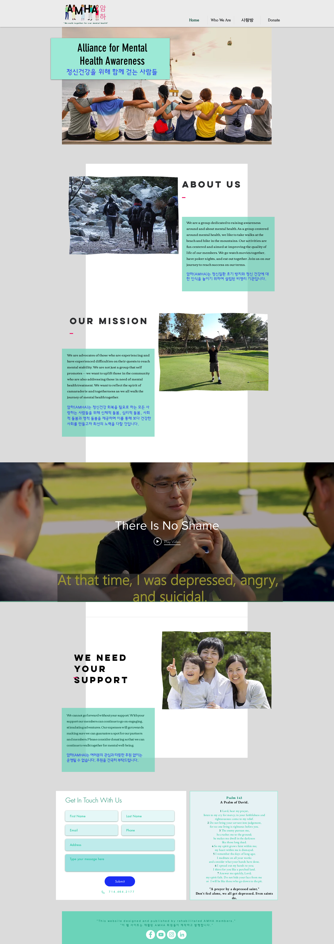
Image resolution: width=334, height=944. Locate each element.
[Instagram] (171, 934)
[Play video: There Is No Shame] (167, 541)
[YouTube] (160, 934)
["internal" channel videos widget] (167, 532)
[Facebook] (150, 934)
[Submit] (120, 881)
